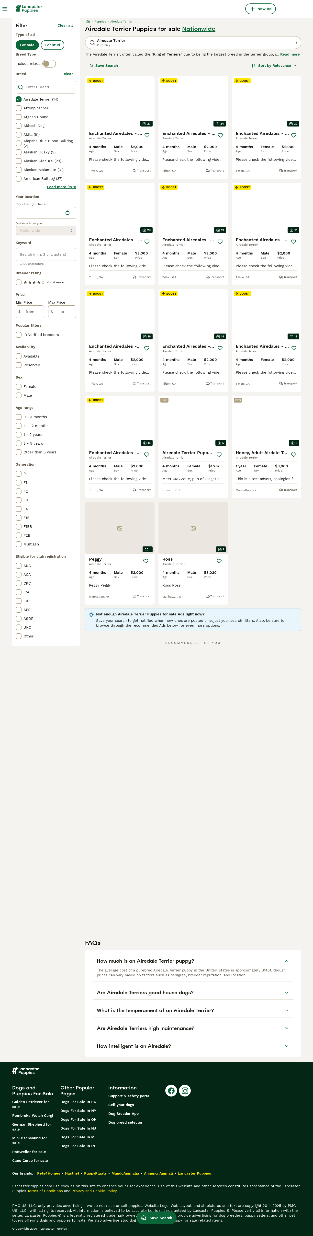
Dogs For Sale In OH (78, 1119)
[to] (62, 311)
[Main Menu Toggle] (5, 9)
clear (68, 74)
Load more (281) (61, 187)
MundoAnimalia (125, 1173)
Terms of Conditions (45, 1191)
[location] (46, 213)
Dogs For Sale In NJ (78, 1128)
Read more (290, 54)
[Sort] (274, 65)
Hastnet (72, 1173)
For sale (27, 45)
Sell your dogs (121, 1105)
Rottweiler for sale (29, 1152)
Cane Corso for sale (30, 1160)
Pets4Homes (48, 1173)
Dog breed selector (125, 1122)
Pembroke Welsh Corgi (32, 1115)
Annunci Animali (158, 1173)
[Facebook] (171, 1091)
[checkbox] (18, 99)
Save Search (103, 65)
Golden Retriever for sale (30, 1104)
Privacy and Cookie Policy (94, 1191)
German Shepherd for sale (31, 1127)
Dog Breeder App (123, 1113)
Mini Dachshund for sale (29, 1140)
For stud (52, 45)
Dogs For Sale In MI (78, 1137)
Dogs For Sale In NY (78, 1111)
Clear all (65, 25)
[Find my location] (67, 213)
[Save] (147, 135)
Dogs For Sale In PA (78, 1102)
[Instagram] (185, 1091)
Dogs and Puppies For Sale (32, 1091)
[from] (30, 311)
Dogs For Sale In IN (77, 1146)
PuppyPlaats (95, 1173)
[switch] (49, 64)
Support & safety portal (129, 1096)
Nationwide (198, 28)
